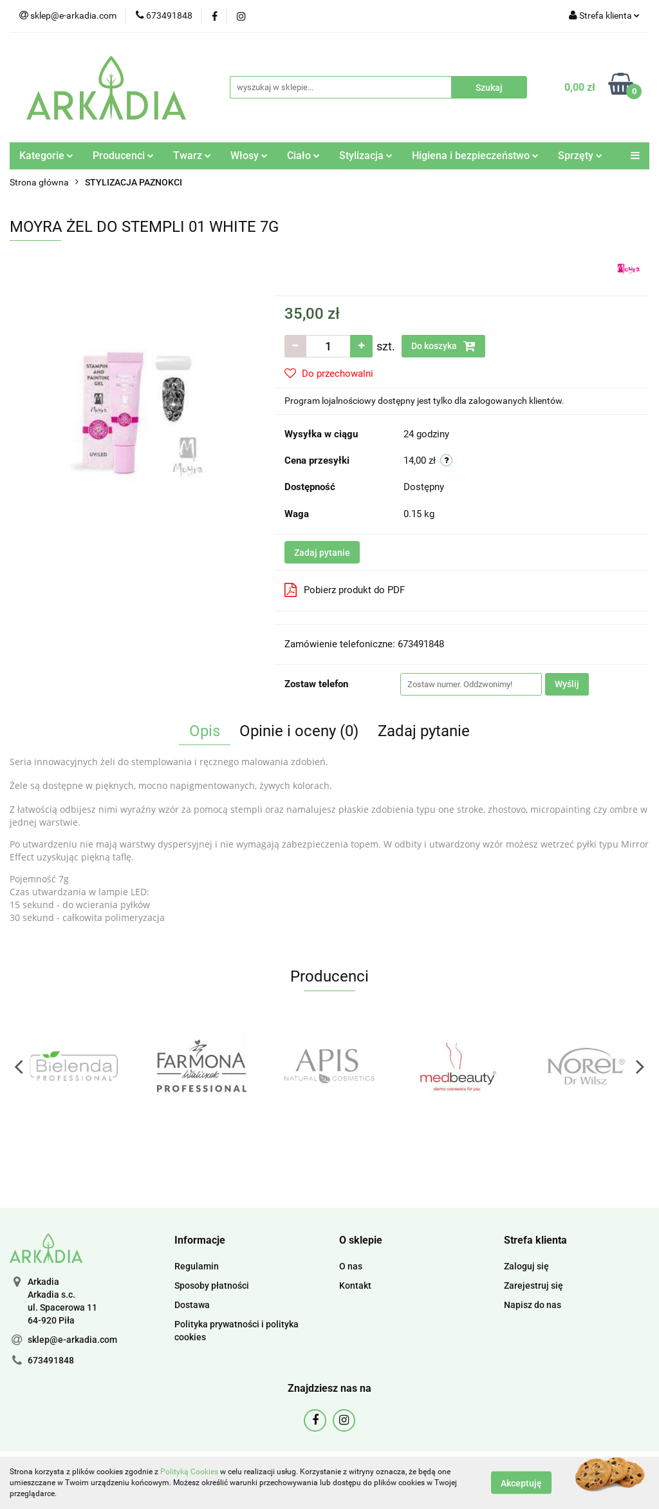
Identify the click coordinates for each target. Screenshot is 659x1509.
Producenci (123, 155)
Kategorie (46, 155)
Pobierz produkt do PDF (344, 590)
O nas (350, 1266)
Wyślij (567, 684)
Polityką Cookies (189, 1471)
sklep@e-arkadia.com (72, 1339)
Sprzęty (580, 155)
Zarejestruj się (533, 1285)
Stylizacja (366, 155)
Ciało (303, 155)
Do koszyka (443, 345)
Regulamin (196, 1266)
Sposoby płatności (211, 1285)
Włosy (249, 155)
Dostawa (192, 1305)
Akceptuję (521, 1483)
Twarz (192, 155)
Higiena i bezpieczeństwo (475, 155)
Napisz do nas (532, 1305)
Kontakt (355, 1285)
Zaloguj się (526, 1266)
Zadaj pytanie (322, 552)
